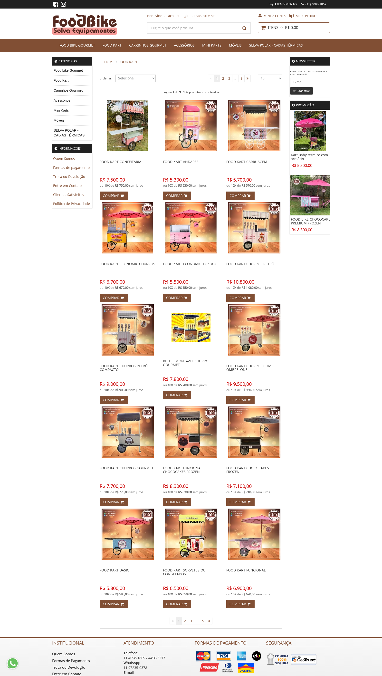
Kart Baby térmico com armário (309, 157)
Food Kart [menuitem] (61, 80)
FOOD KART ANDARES (181, 161)
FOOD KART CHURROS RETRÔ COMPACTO (124, 368)
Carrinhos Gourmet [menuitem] (68, 90)
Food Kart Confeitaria (120, 161)
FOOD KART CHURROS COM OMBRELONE (248, 368)
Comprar (113, 195)
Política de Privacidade (71, 203)
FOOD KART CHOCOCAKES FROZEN (247, 470)
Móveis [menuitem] (59, 120)
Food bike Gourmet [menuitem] (68, 70)
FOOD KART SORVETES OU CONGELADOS (184, 572)
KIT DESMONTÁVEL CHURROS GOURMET (186, 363)
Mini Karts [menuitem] (61, 110)
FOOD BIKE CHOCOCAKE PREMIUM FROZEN (310, 221)
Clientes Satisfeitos (68, 194)
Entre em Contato (67, 185)
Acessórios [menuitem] (62, 100)
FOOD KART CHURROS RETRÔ (250, 263)
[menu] (72, 103)
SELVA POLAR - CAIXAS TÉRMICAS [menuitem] (69, 132)
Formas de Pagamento (71, 660)
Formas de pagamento (71, 167)
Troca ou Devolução (69, 176)
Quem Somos (64, 158)
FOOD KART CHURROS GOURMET (126, 468)
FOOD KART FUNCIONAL (246, 570)
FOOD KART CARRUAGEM (246, 161)
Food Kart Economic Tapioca (190, 263)
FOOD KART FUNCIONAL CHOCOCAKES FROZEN (182, 470)
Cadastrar (301, 91)
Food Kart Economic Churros (127, 263)
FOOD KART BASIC (114, 570)
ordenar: (104, 78)
